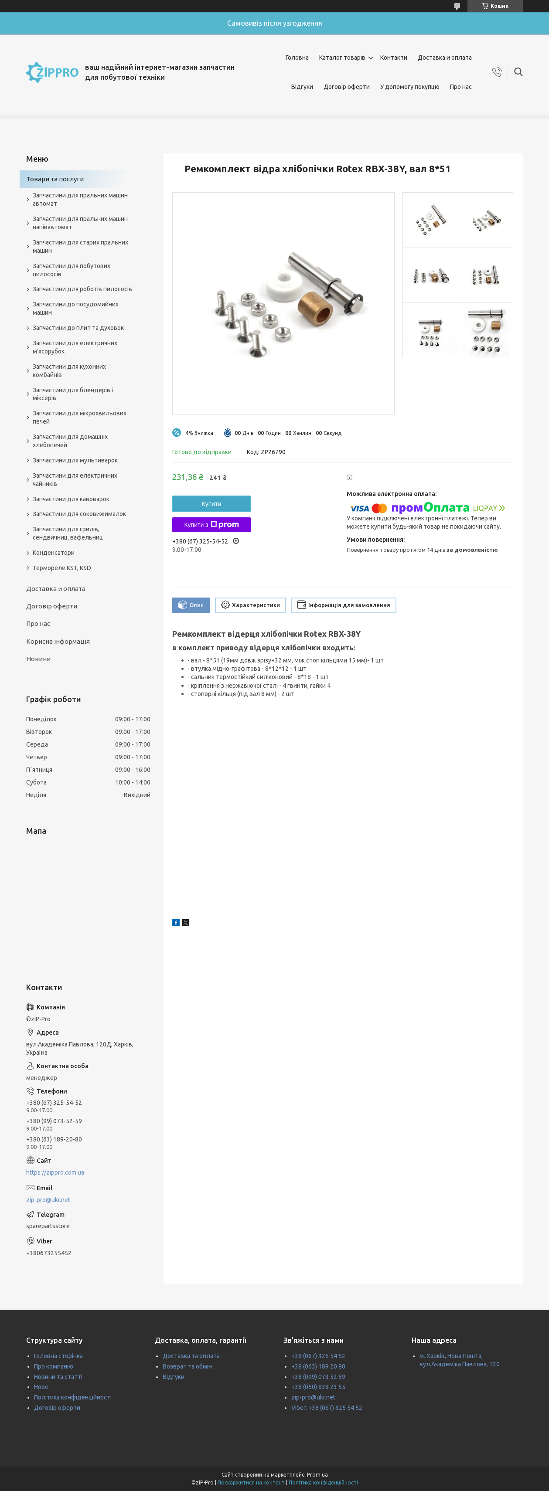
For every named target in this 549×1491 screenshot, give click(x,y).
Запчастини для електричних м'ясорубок (75, 347)
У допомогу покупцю (410, 86)
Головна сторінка (58, 1355)
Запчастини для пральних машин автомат (80, 199)
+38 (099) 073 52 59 (318, 1376)
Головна (297, 57)
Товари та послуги (55, 179)
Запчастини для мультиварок (75, 460)
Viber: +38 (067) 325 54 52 (326, 1407)
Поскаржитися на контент (251, 1482)
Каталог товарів (342, 57)
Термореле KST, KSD (62, 567)
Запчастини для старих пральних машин (80, 246)
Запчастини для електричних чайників (75, 479)
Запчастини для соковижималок (79, 513)
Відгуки (302, 86)
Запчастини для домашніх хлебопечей (70, 440)
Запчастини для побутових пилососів (71, 270)
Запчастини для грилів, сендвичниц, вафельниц (68, 533)
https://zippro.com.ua (55, 1172)
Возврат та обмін (187, 1366)
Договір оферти (347, 86)
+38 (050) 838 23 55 (318, 1386)
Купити (212, 503)
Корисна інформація (58, 641)
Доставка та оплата (191, 1355)
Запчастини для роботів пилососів (82, 288)
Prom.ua (317, 1474)
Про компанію (53, 1366)
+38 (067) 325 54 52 (318, 1355)
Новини (38, 658)
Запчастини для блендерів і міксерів (73, 394)
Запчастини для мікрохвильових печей (79, 417)
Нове (41, 1386)
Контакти (393, 57)
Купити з (211, 525)
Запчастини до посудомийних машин (76, 308)
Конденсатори (54, 552)
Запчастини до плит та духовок (78, 327)
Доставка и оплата (445, 57)
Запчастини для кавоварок (71, 499)
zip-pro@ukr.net (48, 1199)
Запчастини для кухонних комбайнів (69, 370)
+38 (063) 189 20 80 (318, 1366)
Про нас (461, 86)
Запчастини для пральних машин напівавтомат (80, 223)
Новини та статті (58, 1376)
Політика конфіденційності (73, 1397)
